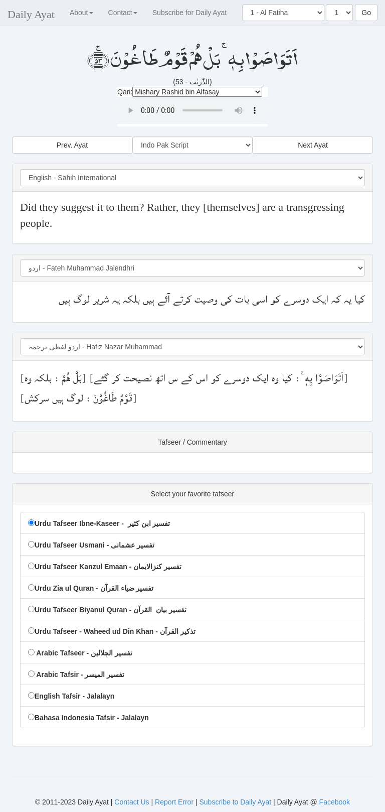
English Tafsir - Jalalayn (71, 696)
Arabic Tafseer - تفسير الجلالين (80, 653)
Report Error (174, 802)
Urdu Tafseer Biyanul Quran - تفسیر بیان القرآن (107, 610)
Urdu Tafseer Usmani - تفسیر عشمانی (91, 545)
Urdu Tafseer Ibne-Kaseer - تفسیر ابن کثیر (99, 523)
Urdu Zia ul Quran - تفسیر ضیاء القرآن (90, 588)
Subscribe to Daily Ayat (235, 802)
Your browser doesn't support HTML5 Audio (192, 110)
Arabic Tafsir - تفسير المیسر (76, 674)
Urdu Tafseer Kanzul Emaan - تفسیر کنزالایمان (104, 567)
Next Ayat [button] (313, 145)
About (81, 13)
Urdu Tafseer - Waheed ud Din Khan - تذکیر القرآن (112, 631)
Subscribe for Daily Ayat (189, 13)
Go (366, 13)
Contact (122, 13)
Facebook (334, 802)
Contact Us (132, 802)
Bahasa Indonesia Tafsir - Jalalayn (88, 718)
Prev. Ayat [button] (72, 145)
